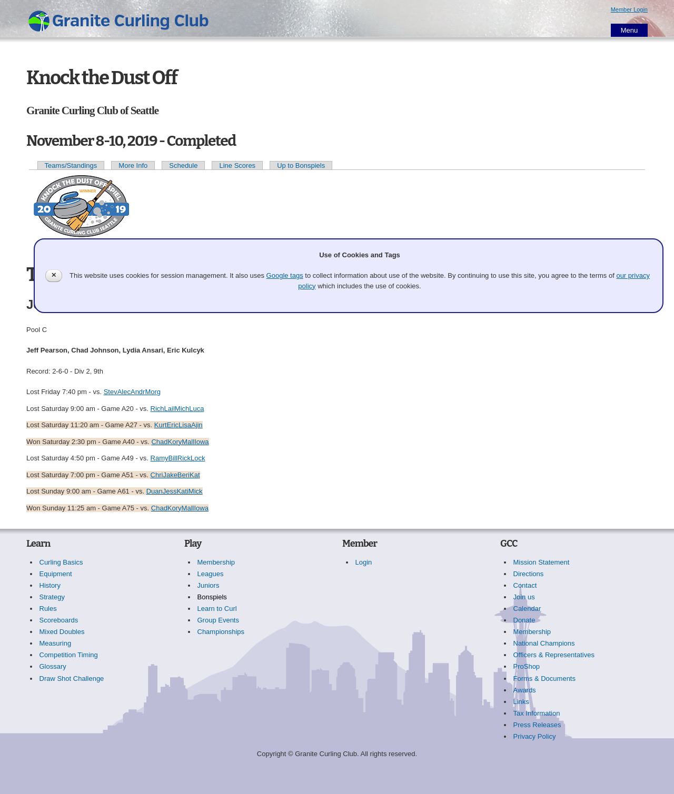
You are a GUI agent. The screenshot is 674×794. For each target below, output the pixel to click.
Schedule (183, 165)
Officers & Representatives (553, 655)
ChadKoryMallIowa (180, 442)
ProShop (526, 666)
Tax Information (536, 713)
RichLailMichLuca (177, 409)
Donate (524, 620)
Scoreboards (58, 620)
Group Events (218, 620)
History (50, 585)
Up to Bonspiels (301, 165)
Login (363, 562)
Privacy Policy (534, 736)
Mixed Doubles (62, 632)
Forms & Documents (544, 678)
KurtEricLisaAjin (178, 425)
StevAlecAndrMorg (132, 392)
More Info (132, 165)
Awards (524, 690)
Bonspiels (212, 597)
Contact (525, 585)
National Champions (544, 643)
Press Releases (537, 725)
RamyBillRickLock (178, 458)
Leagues (210, 574)
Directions (528, 574)
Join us (524, 597)
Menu (629, 30)
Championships (221, 632)
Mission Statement (541, 562)
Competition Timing (68, 655)
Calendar (527, 608)
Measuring (55, 643)
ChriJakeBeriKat (175, 475)
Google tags (284, 275)
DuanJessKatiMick (174, 491)
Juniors (208, 585)
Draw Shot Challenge (71, 678)
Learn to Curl (217, 608)
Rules (48, 608)
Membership (216, 562)
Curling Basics (61, 562)
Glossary (52, 666)
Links (521, 702)
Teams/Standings (71, 165)
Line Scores (237, 165)
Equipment (55, 574)
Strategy (52, 597)
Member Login (629, 9)
